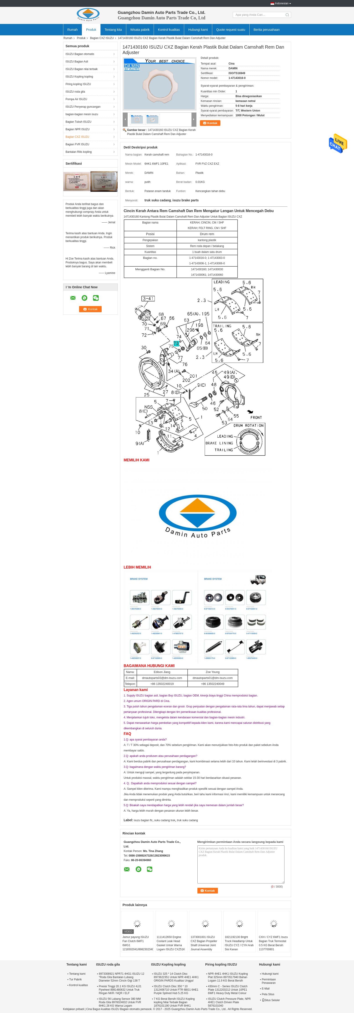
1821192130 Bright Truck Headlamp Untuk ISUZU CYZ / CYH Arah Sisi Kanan (239, 943)
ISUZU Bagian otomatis (80, 54)
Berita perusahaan (267, 29)
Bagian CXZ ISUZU (102, 38)
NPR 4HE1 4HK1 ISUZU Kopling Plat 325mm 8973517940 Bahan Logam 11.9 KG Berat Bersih (228, 977)
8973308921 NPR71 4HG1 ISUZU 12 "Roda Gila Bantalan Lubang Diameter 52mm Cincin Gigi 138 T (121, 977)
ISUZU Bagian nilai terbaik (82, 69)
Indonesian (282, 3)
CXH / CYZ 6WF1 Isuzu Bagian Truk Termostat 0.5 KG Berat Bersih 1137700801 (273, 943)
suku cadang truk (164, 820)
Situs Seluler (271, 1000)
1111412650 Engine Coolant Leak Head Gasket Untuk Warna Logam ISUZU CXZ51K (171, 943)
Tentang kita (113, 29)
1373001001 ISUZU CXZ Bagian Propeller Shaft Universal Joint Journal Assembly (204, 943)
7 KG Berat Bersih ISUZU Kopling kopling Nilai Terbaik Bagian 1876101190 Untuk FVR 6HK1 (174, 1002)
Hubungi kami (198, 29)
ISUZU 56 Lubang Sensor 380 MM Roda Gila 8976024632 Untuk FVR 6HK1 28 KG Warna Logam (120, 1002)
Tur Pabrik (75, 979)
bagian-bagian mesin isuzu (82, 114)
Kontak (212, 123)
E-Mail (266, 988)
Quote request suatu (230, 29)
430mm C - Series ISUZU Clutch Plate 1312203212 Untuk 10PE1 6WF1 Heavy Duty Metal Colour (227, 990)
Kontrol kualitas (169, 29)
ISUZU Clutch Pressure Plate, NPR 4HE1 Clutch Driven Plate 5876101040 (229, 1002)
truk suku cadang (187, 820)
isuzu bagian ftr (143, 820)
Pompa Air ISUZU (76, 99)
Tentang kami (77, 973)
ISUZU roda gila (75, 91)
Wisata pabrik (140, 29)
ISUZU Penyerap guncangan (83, 106)
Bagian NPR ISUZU (78, 129)
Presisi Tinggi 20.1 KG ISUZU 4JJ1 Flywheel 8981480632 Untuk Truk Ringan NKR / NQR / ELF (120, 990)
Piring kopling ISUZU (78, 84)
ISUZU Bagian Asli (77, 61)
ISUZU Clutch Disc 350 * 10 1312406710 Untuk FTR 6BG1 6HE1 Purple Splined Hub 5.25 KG (176, 990)
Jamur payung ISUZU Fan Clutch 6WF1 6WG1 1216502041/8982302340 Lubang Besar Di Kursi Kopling (137, 947)
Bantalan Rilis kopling (79, 151)
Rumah (72, 29)
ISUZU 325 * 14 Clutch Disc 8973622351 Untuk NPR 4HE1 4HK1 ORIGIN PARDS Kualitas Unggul (176, 977)
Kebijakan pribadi (73, 1009)
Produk (91, 29)
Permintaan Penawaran (269, 981)
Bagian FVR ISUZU (77, 144)
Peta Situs (268, 994)
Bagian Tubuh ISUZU (78, 121)
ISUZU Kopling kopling (79, 76)
